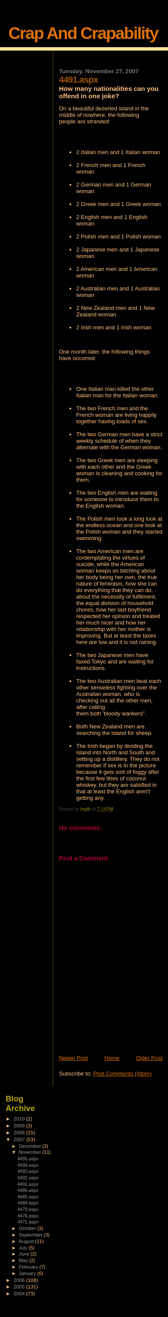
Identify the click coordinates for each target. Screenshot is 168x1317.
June (25, 1253)
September (31, 1234)
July (24, 1247)
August (27, 1241)
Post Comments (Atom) (122, 1073)
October (28, 1228)
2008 (19, 1132)
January (28, 1273)
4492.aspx (27, 1177)
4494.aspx (27, 1165)
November (30, 1152)
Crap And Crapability (83, 33)
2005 (19, 1286)
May (24, 1260)
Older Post (149, 1058)
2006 (19, 1280)
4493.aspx (27, 1171)
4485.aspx (27, 1196)
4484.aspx (27, 1202)
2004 (19, 1293)
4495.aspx (27, 1158)
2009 (19, 1125)
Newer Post (73, 1058)
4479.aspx (27, 1209)
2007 (19, 1139)
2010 (19, 1118)
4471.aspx (27, 1221)
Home (112, 1058)
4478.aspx (27, 1215)
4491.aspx (27, 1184)
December (30, 1146)
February (29, 1266)
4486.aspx (27, 1190)
